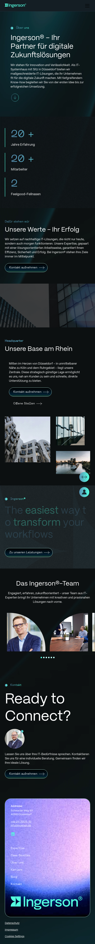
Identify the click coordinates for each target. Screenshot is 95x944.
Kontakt (16, 884)
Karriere (17, 869)
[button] (86, 5)
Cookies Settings (14, 936)
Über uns (17, 862)
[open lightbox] (26, 632)
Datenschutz (12, 923)
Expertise (18, 848)
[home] (15, 6)
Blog (14, 877)
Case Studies (20, 855)
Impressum (11, 930)
